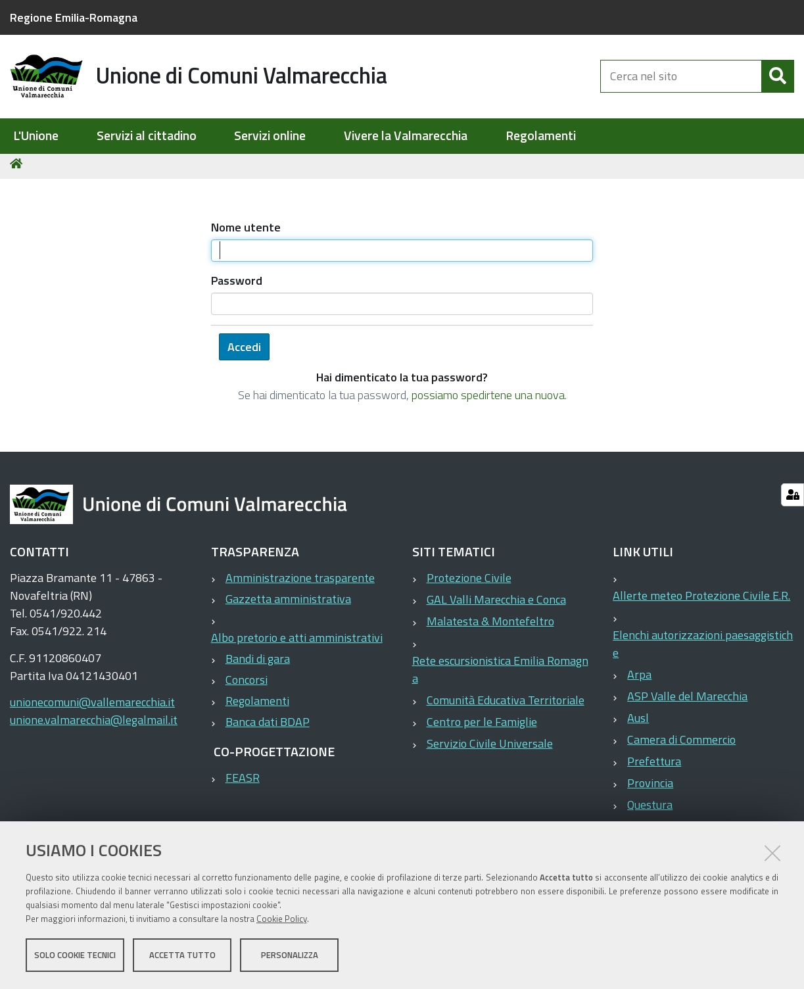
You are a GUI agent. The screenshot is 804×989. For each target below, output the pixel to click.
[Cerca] (777, 77)
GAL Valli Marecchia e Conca (496, 605)
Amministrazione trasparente (300, 583)
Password (236, 286)
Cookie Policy (281, 918)
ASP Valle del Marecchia (687, 701)
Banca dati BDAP (267, 727)
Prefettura (654, 766)
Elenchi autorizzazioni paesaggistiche (703, 649)
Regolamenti (541, 135)
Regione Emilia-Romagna (73, 17)
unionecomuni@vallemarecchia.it (92, 707)
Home (18, 168)
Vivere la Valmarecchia (405, 135)
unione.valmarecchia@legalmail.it (93, 725)
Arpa (639, 679)
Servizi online (270, 135)
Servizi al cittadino (147, 135)
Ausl (638, 723)
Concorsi (246, 685)
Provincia (650, 788)
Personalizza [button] (289, 954)
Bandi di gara (257, 664)
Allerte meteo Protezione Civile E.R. (701, 601)
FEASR (242, 783)
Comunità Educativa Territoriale (505, 705)
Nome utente (246, 232)
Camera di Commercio (681, 745)
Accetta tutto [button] (182, 954)
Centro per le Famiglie (482, 727)
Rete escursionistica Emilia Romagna (500, 674)
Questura (650, 810)
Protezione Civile (469, 583)
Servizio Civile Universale (490, 749)
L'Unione (36, 135)
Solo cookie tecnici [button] (75, 954)
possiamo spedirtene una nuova (488, 400)
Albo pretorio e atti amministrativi (297, 643)
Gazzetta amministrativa (288, 604)
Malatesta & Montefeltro (490, 626)
